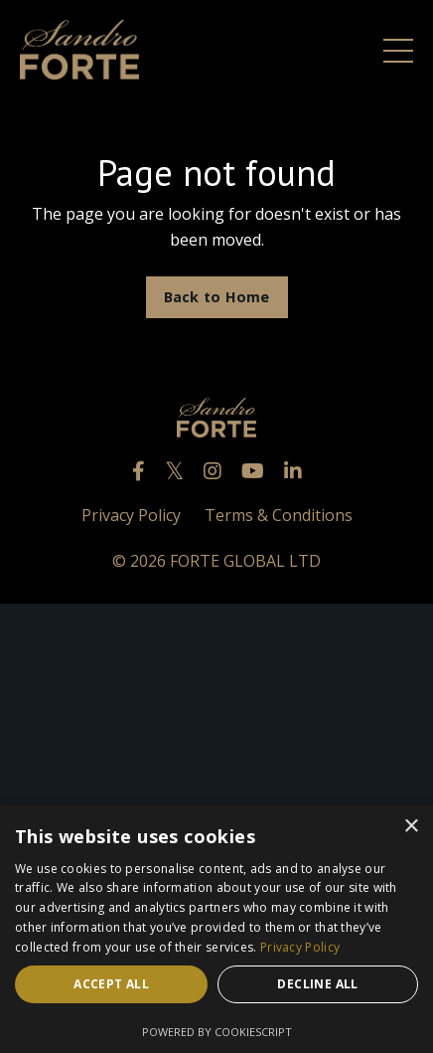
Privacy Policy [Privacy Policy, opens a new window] (300, 947)
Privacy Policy (131, 515)
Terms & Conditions (279, 515)
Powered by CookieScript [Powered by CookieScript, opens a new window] (217, 1031)
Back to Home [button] (217, 296)
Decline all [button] (317, 983)
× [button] (410, 826)
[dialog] (216, 929)
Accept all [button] (111, 983)
